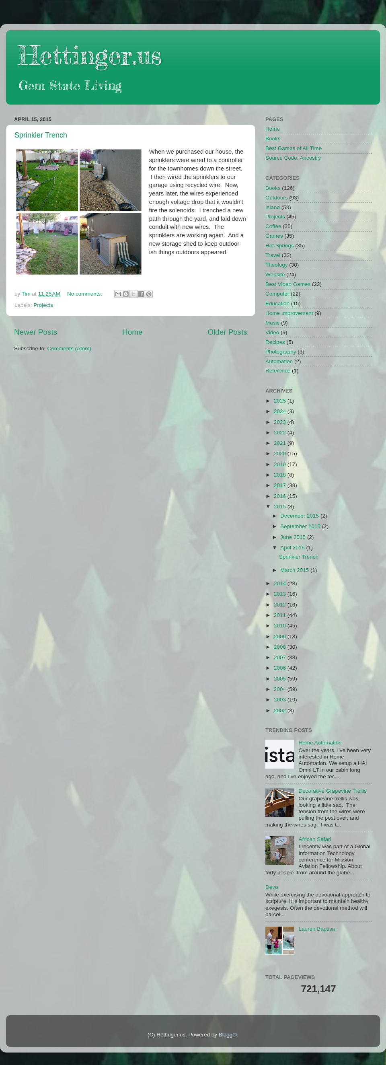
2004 (280, 689)
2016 (280, 496)
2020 (280, 453)
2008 (280, 647)
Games (274, 236)
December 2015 (300, 516)
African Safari (314, 839)
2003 (280, 700)
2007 (280, 657)
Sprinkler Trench (40, 135)
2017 (280, 485)
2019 (280, 464)
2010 (280, 626)
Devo (271, 887)
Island (272, 207)
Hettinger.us (90, 55)
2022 (280, 433)
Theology (276, 265)
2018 (280, 475)
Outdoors (276, 198)
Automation (279, 361)
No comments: (85, 294)
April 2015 (293, 548)
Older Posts (227, 332)
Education (277, 303)
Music (272, 323)
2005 (280, 679)
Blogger (228, 1035)
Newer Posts (35, 332)
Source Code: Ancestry (293, 158)
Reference (277, 371)
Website (275, 274)
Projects (43, 305)
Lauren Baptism (317, 929)
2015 (280, 507)
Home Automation (319, 743)
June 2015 (293, 537)
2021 (280, 443)
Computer (277, 294)
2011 (280, 615)
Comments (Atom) (69, 348)
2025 (280, 401)
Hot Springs (279, 246)
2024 (280, 411)
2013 (280, 594)
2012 (280, 605)
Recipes (275, 342)
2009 (280, 636)
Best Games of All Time (293, 148)
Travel (272, 255)
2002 (280, 710)
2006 (280, 668)
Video (272, 332)
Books (273, 139)
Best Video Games (287, 284)
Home (132, 332)
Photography (280, 352)
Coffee (273, 226)
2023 (280, 422)
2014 (280, 583)
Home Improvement (289, 313)
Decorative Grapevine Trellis (332, 791)
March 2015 (295, 570)
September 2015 (301, 526)
